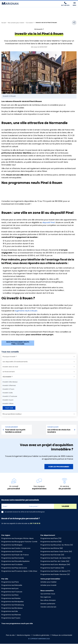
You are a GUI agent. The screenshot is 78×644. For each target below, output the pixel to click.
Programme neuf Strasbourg (12, 605)
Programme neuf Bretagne (11, 545)
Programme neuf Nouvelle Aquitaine (15, 562)
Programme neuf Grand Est (11, 552)
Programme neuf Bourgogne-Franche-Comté (19, 542)
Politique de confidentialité (62, 635)
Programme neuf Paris (10, 582)
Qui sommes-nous (47, 594)
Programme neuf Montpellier (12, 602)
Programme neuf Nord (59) (51, 542)
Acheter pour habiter (48, 582)
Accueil (3, 22)
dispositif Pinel (48, 222)
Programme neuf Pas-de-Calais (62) (54, 562)
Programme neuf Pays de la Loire (14, 568)
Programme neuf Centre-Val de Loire (15, 548)
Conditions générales (40, 635)
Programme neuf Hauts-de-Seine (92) (55, 558)
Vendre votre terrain (48, 607)
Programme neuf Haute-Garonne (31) (55, 575)
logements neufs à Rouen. (26, 311)
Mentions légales (23, 635)
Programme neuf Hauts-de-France (15, 555)
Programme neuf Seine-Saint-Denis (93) (56, 552)
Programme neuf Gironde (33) (52, 555)
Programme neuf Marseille (11, 585)
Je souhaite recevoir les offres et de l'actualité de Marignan (24, 512)
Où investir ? (30, 22)
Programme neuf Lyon (10, 589)
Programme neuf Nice (10, 595)
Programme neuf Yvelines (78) (52, 568)
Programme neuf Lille (9, 612)
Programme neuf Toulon (10, 618)
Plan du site (10, 635)
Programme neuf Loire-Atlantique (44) (55, 565)
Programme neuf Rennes (11, 615)
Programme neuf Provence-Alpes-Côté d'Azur (19, 571)
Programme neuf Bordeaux (12, 608)
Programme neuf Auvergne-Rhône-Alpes (17, 539)
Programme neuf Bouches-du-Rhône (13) (56, 545)
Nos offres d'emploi (48, 601)
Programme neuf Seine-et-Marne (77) (55, 571)
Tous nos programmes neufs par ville (17, 624)
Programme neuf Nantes (11, 599)
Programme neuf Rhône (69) (51, 548)
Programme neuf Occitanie (12, 565)
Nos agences (45, 597)
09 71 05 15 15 (35, 524)
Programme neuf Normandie (12, 558)
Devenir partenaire (47, 604)
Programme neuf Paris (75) (50, 539)
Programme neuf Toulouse (11, 592)
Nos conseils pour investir (16, 22)
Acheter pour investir (48, 585)
